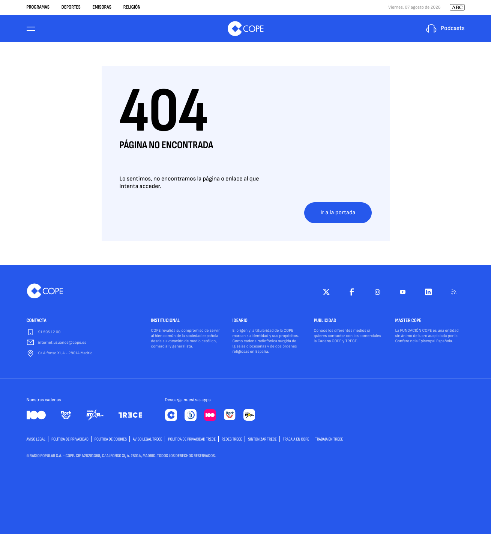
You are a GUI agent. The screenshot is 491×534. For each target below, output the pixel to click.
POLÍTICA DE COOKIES (111, 439)
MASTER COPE (408, 321)
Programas (38, 8)
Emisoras (102, 8)
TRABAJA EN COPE (296, 439)
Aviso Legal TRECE (147, 439)
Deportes (71, 8)
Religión (132, 8)
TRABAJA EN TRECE (329, 439)
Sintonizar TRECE (262, 439)
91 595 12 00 (49, 332)
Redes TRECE (232, 439)
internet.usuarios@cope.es (62, 342)
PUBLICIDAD (325, 321)
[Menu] (31, 29)
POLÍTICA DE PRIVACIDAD (70, 439)
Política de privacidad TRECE (192, 439)
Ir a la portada (337, 212)
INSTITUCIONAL (165, 321)
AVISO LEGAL (36, 439)
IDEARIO (240, 321)
